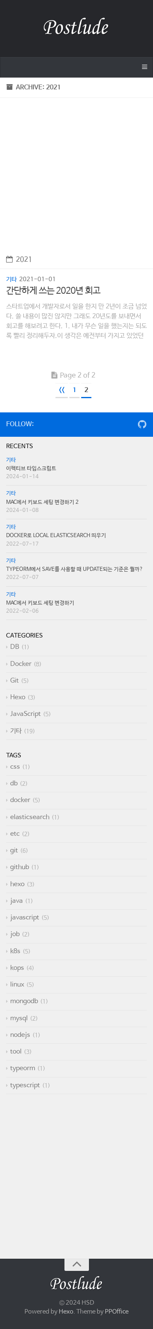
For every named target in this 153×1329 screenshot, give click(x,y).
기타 (11, 279)
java (16, 901)
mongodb (24, 1001)
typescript (25, 1085)
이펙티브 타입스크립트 (31, 469)
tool (16, 1052)
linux (17, 985)
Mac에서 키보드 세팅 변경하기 (40, 603)
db (14, 783)
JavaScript (25, 714)
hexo (17, 884)
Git (14, 681)
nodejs (20, 1035)
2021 (19, 260)
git (14, 850)
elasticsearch (29, 817)
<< (61, 390)
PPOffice (117, 1311)
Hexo (17, 697)
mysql (19, 1018)
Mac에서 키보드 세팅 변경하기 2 (42, 502)
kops (17, 968)
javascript (24, 917)
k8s (15, 951)
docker (20, 800)
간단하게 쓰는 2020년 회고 (53, 291)
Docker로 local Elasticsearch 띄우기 (56, 536)
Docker (20, 664)
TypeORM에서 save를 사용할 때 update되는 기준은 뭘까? (74, 569)
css (15, 767)
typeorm (22, 1068)
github (19, 867)
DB (14, 647)
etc (15, 834)
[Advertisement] (76, 174)
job (15, 934)
